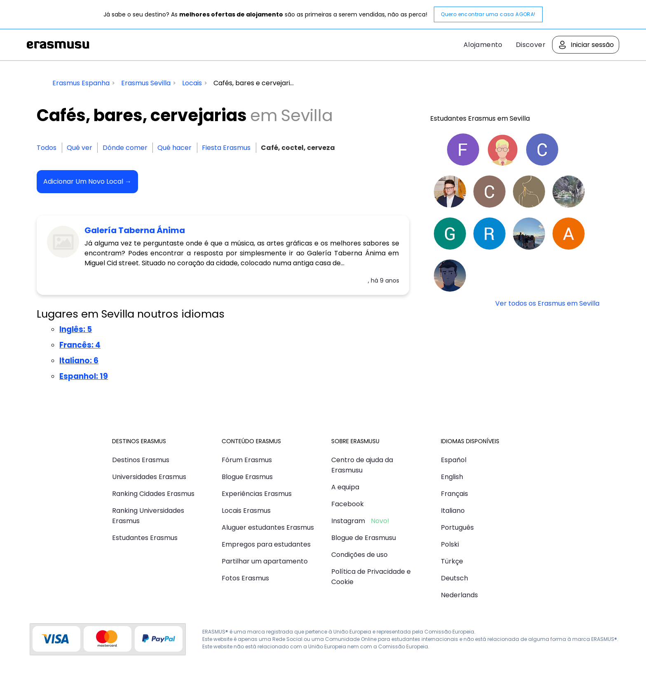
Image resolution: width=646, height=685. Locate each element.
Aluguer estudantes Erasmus (268, 527)
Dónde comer (125, 147)
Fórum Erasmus (247, 460)
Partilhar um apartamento (265, 561)
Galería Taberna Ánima (134, 230)
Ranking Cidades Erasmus (153, 493)
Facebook (347, 504)
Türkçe (452, 561)
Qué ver (79, 147)
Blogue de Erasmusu (363, 537)
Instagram (348, 521)
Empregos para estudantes (266, 544)
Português (457, 527)
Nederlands (459, 595)
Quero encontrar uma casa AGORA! (488, 14)
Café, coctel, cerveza (298, 147)
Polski (450, 544)
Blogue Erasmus (247, 477)
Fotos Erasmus (245, 578)
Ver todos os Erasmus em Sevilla (547, 303)
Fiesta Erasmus (226, 147)
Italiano (453, 510)
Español (453, 460)
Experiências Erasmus (257, 493)
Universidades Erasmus (149, 477)
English (452, 477)
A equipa (345, 487)
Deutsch (454, 578)
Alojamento (483, 44)
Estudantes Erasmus (145, 537)
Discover (530, 44)
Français (454, 493)
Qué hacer (174, 147)
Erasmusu (58, 45)
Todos (46, 147)
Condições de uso (359, 554)
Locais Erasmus (246, 510)
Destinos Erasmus (140, 460)
